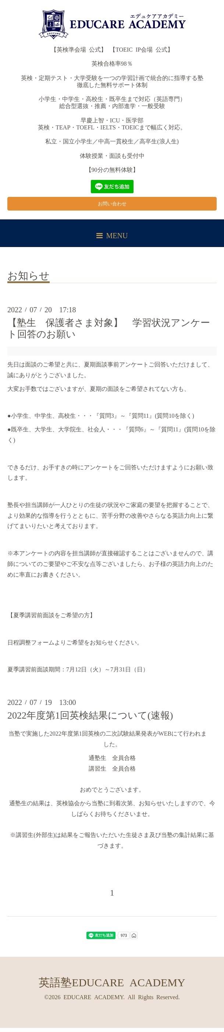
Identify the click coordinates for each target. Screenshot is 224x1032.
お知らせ (28, 279)
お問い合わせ (112, 206)
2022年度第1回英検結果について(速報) (90, 719)
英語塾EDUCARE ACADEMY (112, 985)
